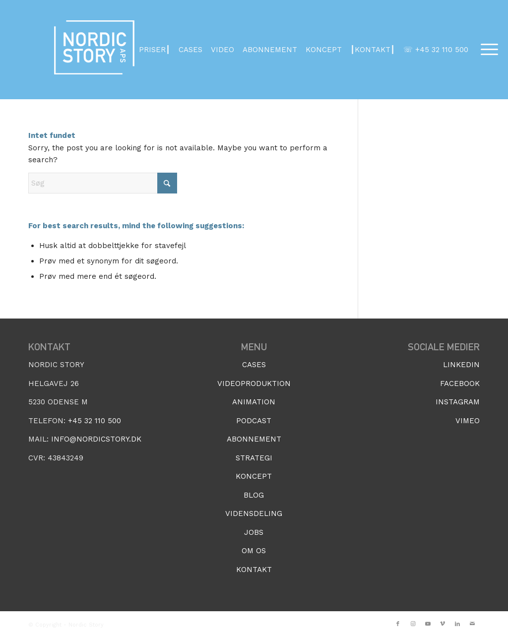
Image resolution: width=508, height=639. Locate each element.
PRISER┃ (154, 49)
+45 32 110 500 (94, 420)
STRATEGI (254, 457)
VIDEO (222, 49)
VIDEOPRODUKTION (254, 383)
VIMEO (467, 420)
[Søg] (102, 183)
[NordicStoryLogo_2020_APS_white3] (94, 49)
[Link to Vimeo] (442, 624)
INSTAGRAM (458, 401)
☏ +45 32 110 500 (435, 49)
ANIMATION (253, 401)
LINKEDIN (461, 364)
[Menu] (486, 49)
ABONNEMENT (270, 49)
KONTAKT (254, 569)
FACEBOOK (460, 383)
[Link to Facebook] (397, 624)
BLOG (254, 495)
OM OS (254, 550)
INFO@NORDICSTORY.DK (96, 439)
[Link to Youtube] (427, 624)
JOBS (253, 532)
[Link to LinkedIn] (457, 624)
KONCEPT (324, 49)
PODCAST (253, 420)
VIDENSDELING (253, 513)
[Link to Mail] (472, 624)
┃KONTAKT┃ (372, 49)
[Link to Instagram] (412, 624)
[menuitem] (486, 49)
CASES (190, 49)
